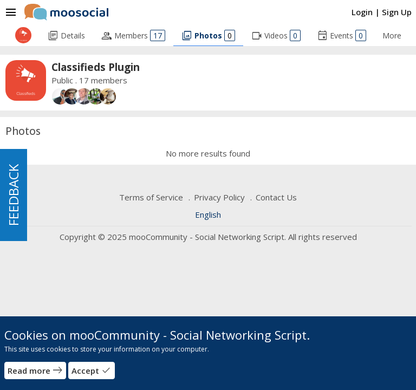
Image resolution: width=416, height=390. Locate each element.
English (208, 214)
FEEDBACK (13, 195)
